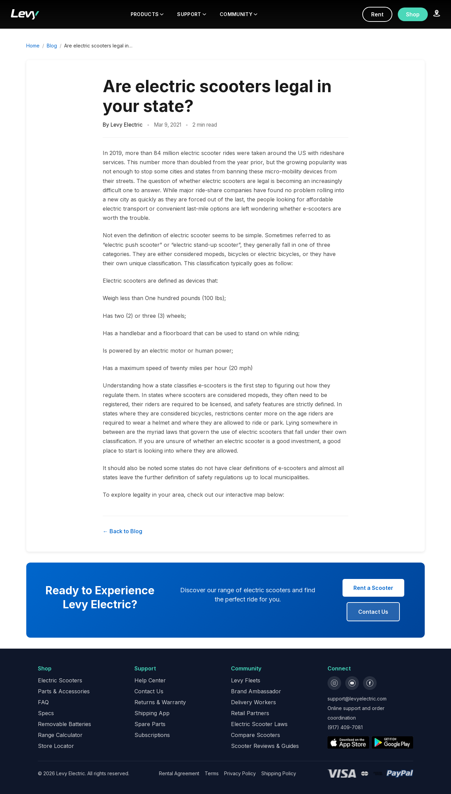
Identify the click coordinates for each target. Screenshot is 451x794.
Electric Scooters (60, 680)
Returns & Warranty (160, 702)
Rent (377, 14)
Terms (212, 773)
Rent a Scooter (373, 587)
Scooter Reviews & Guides (265, 745)
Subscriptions (152, 735)
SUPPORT (191, 14)
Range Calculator (60, 735)
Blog (52, 45)
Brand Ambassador (256, 691)
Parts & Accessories (64, 691)
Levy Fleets (245, 680)
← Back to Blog (122, 531)
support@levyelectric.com (357, 698)
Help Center (150, 680)
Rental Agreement (179, 773)
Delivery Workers (253, 702)
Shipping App (152, 713)
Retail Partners (250, 713)
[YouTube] (352, 683)
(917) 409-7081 (345, 727)
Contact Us (373, 611)
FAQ (43, 702)
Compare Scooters (255, 735)
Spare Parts (149, 724)
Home (33, 45)
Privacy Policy (240, 773)
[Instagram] (334, 683)
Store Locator (56, 745)
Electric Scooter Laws (259, 724)
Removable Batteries (64, 724)
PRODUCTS (147, 14)
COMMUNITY (238, 14)
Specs (46, 713)
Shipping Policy (278, 773)
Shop (413, 14)
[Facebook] (370, 683)
